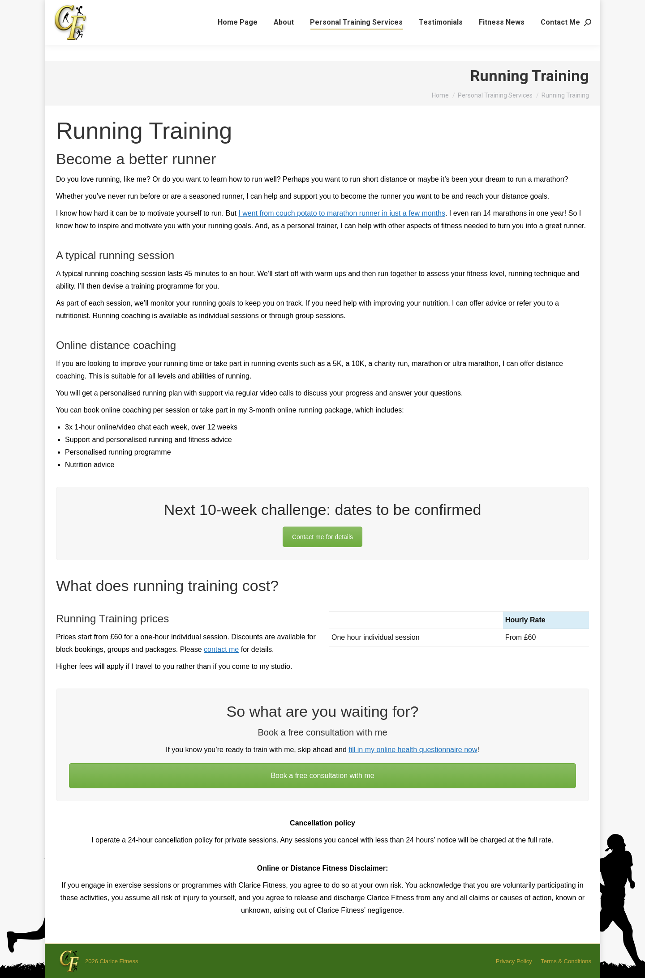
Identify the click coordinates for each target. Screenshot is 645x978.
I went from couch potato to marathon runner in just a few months (341, 213)
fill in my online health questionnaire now (412, 749)
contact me (221, 649)
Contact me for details (322, 536)
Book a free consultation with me (322, 775)
